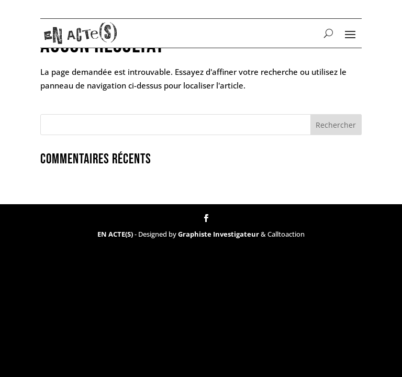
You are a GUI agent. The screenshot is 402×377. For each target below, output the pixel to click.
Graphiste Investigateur (218, 234)
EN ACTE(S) (115, 234)
